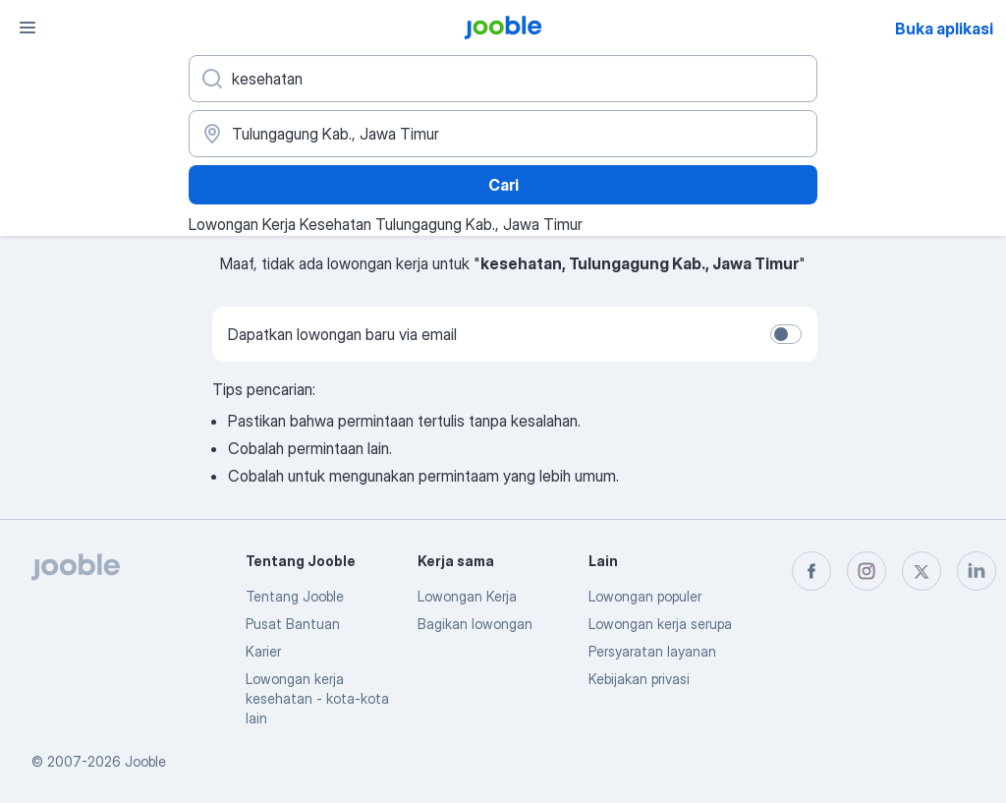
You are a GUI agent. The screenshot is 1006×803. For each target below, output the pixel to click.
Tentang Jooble (295, 596)
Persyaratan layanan (652, 651)
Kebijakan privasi (639, 678)
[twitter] (921, 571)
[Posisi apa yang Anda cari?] (503, 78)
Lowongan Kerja (467, 596)
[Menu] (27, 27)
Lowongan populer (644, 596)
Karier (263, 651)
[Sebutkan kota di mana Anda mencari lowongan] (503, 133)
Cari (503, 185)
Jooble (145, 761)
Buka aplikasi (944, 28)
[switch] (786, 334)
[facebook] (811, 571)
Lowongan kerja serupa (660, 623)
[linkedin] (976, 571)
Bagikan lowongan (475, 623)
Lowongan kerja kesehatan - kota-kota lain (317, 698)
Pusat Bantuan (293, 623)
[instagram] (866, 571)
